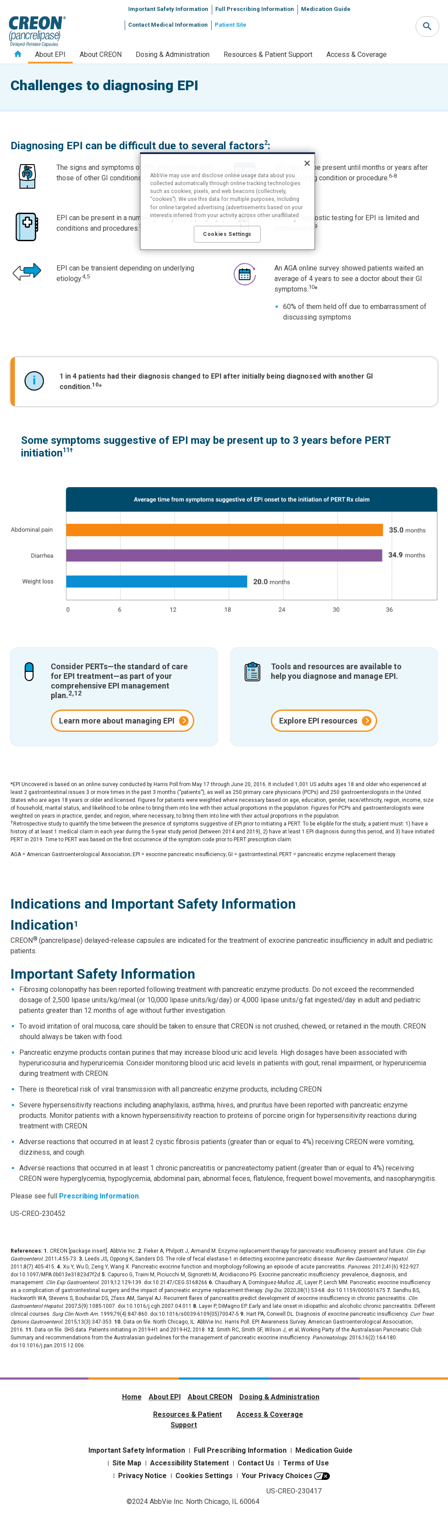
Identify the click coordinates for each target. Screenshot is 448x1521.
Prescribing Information (99, 1196)
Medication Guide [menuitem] (325, 9)
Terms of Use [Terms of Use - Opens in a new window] (306, 1463)
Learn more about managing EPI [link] (117, 720)
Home (132, 1397)
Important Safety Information (136, 1450)
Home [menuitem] (17, 54)
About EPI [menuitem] (50, 54)
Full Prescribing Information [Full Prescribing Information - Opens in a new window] (240, 1450)
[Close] (307, 163)
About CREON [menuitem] (101, 54)
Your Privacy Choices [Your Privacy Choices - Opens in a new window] (277, 1476)
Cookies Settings (204, 1476)
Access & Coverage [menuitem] (356, 54)
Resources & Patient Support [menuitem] (268, 54)
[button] (427, 26)
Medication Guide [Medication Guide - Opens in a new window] (324, 1450)
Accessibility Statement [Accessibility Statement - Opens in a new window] (189, 1463)
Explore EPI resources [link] (318, 720)
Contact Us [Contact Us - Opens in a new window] (256, 1463)
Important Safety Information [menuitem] (168, 9)
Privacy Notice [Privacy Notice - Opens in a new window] (142, 1476)
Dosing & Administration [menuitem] (173, 54)
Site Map (126, 1463)
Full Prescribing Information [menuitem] (254, 9)
